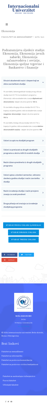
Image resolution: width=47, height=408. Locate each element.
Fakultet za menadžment (17, 37)
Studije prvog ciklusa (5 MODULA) (23, 225)
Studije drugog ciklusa (23, 232)
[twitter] (8, 402)
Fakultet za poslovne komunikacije (17, 360)
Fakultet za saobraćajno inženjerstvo (19, 376)
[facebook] (5, 402)
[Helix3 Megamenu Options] (7, 24)
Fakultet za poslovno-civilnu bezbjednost (20, 364)
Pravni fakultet (9, 381)
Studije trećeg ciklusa (23, 239)
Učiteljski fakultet (10, 385)
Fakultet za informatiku (12, 356)
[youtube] (11, 402)
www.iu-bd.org (23, 326)
